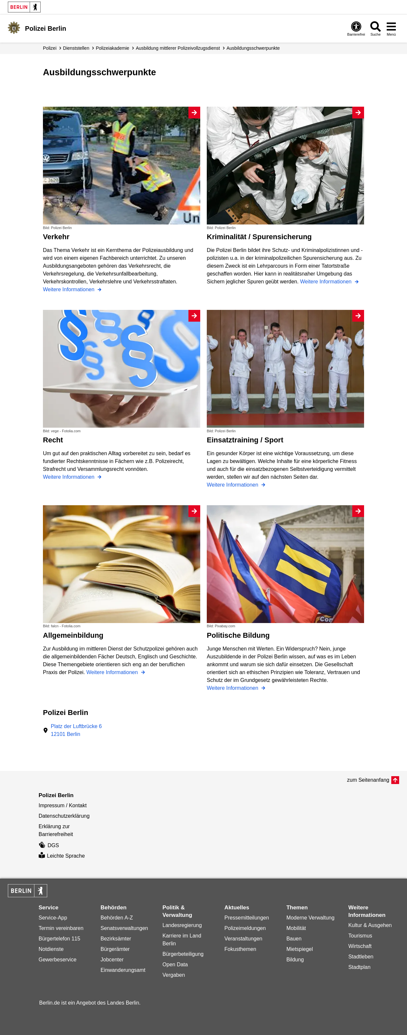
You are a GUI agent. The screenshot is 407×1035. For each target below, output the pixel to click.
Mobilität (296, 928)
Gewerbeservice (58, 959)
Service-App (53, 917)
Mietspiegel (299, 949)
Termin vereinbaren (61, 928)
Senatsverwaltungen (124, 928)
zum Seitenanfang (368, 780)
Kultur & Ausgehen (370, 925)
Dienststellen (76, 48)
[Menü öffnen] (391, 28)
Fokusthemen (240, 949)
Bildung (295, 959)
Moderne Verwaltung (310, 917)
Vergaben (174, 975)
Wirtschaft (360, 946)
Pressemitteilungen (246, 917)
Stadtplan (359, 967)
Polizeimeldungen (245, 928)
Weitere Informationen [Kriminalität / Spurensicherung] (326, 281)
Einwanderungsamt (123, 970)
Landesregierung (182, 925)
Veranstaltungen (243, 938)
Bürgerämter (115, 949)
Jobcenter (112, 959)
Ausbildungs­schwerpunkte (253, 48)
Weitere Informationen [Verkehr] (69, 289)
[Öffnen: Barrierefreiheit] (356, 28)
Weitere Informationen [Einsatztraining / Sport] (233, 485)
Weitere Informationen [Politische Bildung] (233, 688)
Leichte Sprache (62, 856)
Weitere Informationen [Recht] (69, 477)
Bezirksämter (116, 938)
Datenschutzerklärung (64, 816)
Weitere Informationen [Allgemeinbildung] (113, 672)
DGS (49, 845)
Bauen (293, 938)
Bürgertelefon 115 (59, 938)
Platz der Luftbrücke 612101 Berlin (76, 730)
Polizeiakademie (112, 48)
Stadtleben (361, 956)
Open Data (175, 964)
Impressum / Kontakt (63, 805)
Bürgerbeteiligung (183, 954)
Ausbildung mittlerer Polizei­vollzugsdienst (178, 48)
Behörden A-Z (117, 917)
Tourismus (360, 935)
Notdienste (51, 949)
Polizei (49, 48)
